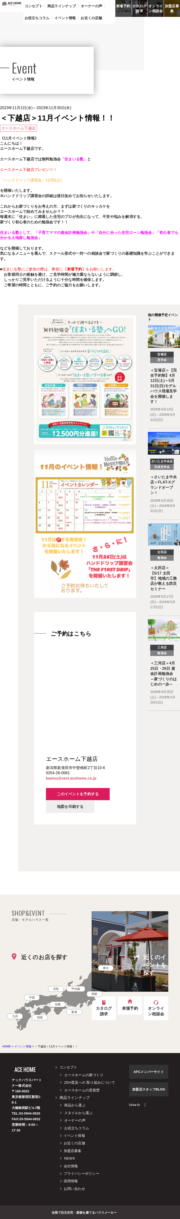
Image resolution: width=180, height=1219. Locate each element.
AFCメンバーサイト (149, 1072)
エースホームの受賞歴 (82, 1090)
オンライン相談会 (155, 8)
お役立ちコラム (76, 1128)
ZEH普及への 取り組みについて (89, 1082)
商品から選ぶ (75, 1105)
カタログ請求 (139, 8)
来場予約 (123, 6)
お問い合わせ (75, 1188)
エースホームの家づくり (83, 1075)
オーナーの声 (75, 1120)
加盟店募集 (172, 8)
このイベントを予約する (78, 794)
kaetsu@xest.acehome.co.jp (71, 778)
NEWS (69, 1158)
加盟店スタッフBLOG (148, 1089)
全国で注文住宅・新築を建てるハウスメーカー (84, 1212)
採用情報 (71, 1181)
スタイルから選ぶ (78, 1113)
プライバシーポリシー (82, 1173)
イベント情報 (75, 1135)
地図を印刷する (71, 806)
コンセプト (68, 1067)
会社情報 (71, 1166)
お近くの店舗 (75, 1143)
